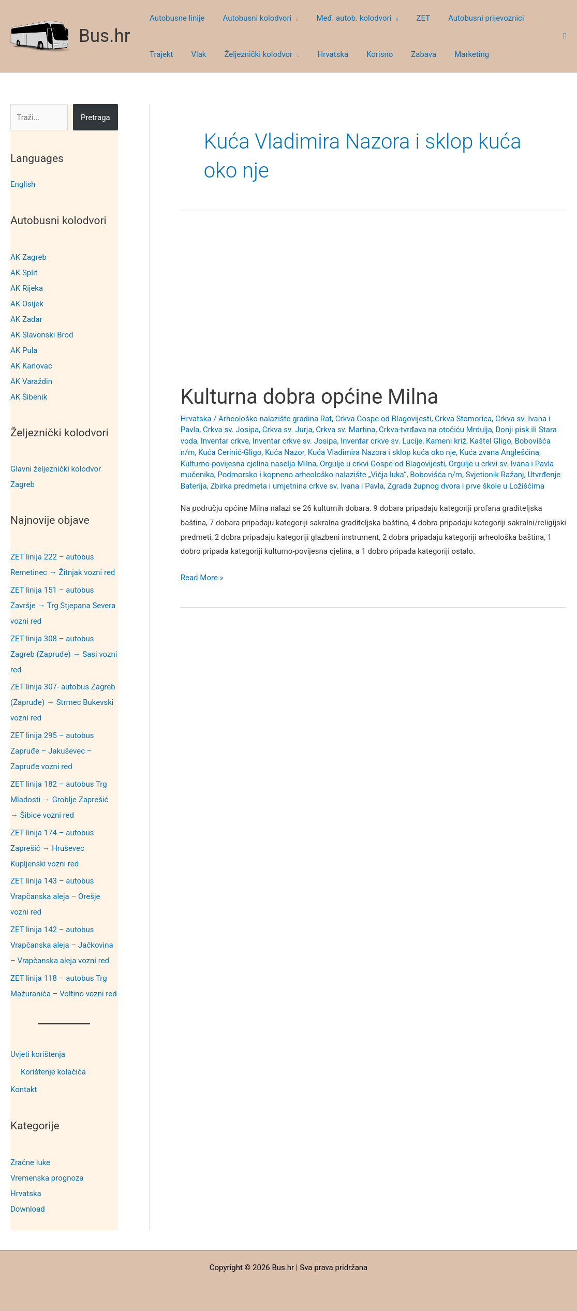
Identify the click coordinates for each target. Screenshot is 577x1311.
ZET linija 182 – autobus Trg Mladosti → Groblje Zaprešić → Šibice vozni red (59, 799)
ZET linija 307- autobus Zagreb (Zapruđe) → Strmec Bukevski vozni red (62, 702)
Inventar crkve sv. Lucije (381, 441)
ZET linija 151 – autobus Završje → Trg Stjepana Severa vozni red (62, 605)
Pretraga (95, 117)
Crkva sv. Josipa (231, 429)
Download (27, 1207)
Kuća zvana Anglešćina (499, 452)
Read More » (202, 578)
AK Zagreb (28, 256)
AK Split (23, 272)
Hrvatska (25, 1192)
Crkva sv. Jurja (287, 429)
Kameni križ (446, 441)
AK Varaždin (31, 381)
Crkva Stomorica (463, 418)
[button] (291, 18)
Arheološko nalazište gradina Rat (275, 418)
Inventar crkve (225, 441)
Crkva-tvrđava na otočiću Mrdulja (435, 429)
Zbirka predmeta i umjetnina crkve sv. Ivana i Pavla (296, 486)
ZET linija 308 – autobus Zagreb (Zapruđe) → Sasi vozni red (63, 654)
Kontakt (23, 1089)
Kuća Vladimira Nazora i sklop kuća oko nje (382, 452)
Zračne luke (30, 1161)
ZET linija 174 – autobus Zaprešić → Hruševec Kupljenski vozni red (52, 848)
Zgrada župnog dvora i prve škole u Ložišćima (465, 486)
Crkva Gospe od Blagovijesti (383, 418)
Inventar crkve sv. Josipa (295, 441)
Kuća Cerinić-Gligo (229, 452)
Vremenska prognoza (47, 1176)
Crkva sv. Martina (345, 429)
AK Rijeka (26, 287)
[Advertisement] (373, 307)
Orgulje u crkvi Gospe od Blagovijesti (382, 463)
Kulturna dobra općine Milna (310, 397)
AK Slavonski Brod (41, 334)
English (23, 184)
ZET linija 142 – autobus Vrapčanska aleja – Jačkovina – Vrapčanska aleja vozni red (61, 944)
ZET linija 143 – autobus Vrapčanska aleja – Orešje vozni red (55, 896)
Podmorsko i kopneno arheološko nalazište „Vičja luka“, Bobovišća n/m (339, 474)
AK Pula (23, 350)
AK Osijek (26, 303)
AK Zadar (26, 318)
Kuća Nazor (284, 452)
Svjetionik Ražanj (495, 474)
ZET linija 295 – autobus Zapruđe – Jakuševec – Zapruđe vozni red (52, 750)
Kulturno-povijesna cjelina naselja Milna (249, 463)
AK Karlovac (31, 365)
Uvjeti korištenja (37, 1053)
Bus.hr (104, 36)
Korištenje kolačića (53, 1071)
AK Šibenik (28, 396)
